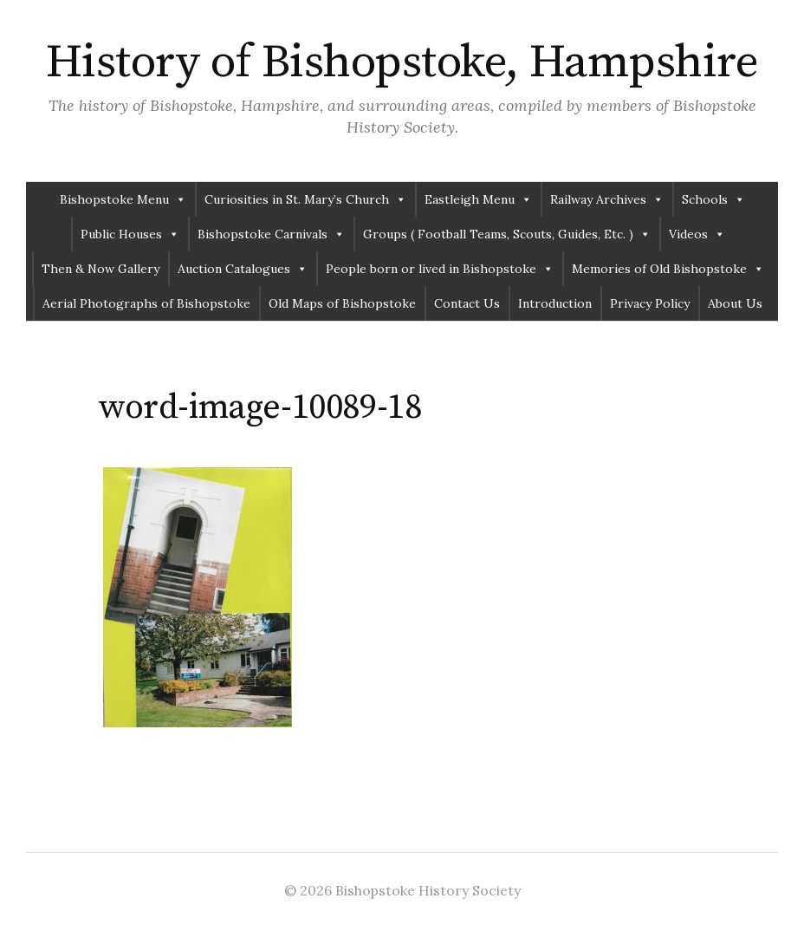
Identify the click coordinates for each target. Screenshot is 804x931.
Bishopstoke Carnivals (271, 234)
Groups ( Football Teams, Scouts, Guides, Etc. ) (507, 234)
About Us (735, 303)
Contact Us (467, 303)
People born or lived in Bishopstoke (440, 268)
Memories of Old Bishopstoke (668, 268)
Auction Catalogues (243, 268)
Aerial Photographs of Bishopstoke (146, 303)
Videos (697, 234)
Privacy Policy (650, 303)
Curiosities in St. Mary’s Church (305, 199)
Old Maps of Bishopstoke (342, 303)
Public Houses (130, 234)
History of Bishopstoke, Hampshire (402, 62)
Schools (713, 199)
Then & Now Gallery (100, 269)
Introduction (555, 303)
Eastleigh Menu (478, 199)
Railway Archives (607, 199)
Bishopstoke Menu (123, 199)
